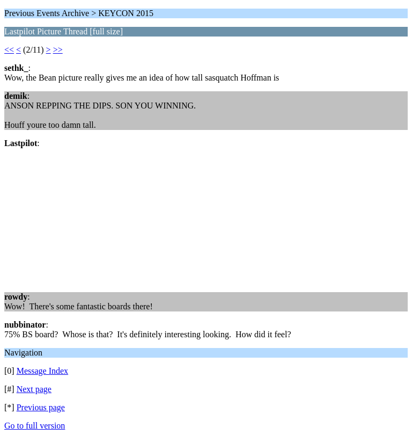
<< (9, 49)
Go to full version (34, 425)
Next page (34, 389)
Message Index (42, 370)
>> (58, 49)
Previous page (41, 407)
